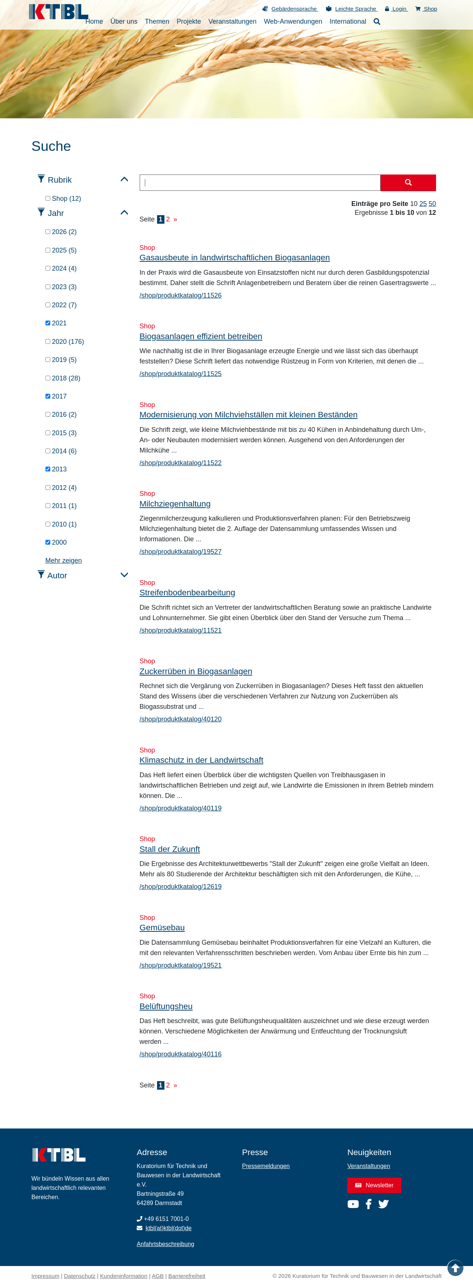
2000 (56, 542)
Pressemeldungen (266, 1166)
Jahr (56, 213)
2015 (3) (61, 433)
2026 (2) (61, 232)
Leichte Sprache (356, 9)
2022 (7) (61, 305)
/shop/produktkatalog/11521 (181, 630)
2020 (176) (64, 341)
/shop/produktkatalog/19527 (181, 551)
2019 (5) (61, 359)
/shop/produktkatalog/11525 (181, 374)
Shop (426, 9)
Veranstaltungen (368, 1166)
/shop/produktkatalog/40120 (181, 719)
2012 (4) (61, 487)
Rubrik (60, 180)
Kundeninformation (123, 1276)
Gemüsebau (162, 927)
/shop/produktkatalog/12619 (181, 886)
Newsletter (374, 1185)
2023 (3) (61, 287)
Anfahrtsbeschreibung (165, 1244)
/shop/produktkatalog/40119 (181, 808)
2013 (56, 469)
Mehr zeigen (63, 560)
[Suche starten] (408, 183)
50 (432, 203)
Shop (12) (63, 198)
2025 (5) (61, 250)
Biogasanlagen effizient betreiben (201, 336)
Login (396, 9)
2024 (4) (61, 268)
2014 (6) (61, 451)
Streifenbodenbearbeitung (187, 592)
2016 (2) (61, 414)
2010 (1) (61, 524)
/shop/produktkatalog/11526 (181, 295)
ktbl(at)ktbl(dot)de (169, 1228)
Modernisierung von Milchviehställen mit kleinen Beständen (249, 414)
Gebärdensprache (295, 9)
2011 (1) (61, 506)
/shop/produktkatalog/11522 (181, 463)
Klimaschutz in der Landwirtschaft (201, 760)
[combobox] (260, 183)
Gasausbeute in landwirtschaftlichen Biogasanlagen (235, 257)
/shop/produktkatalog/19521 (181, 965)
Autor (57, 575)
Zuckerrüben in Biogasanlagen (196, 671)
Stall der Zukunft (170, 849)
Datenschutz (79, 1276)
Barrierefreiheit (187, 1276)
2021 (56, 323)
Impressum (45, 1276)
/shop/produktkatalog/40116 (181, 1054)
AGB (158, 1276)
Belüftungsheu (166, 1006)
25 (423, 203)
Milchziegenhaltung (175, 503)
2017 (56, 396)
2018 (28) (63, 378)
